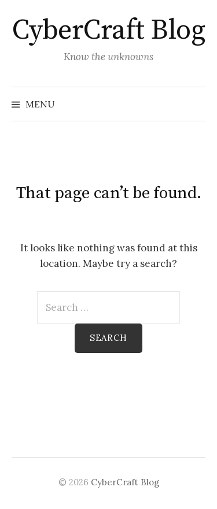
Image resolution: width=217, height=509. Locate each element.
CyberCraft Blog (108, 30)
